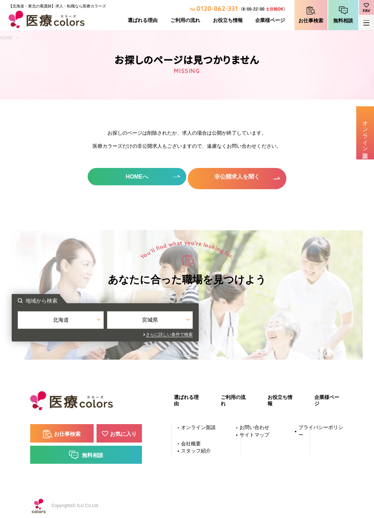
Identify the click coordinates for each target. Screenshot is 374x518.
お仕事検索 (310, 20)
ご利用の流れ (185, 20)
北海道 (142, 320)
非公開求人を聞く (238, 177)
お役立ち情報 (228, 20)
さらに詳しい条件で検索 (251, 333)
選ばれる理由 (143, 20)
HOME (6, 37)
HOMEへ (136, 177)
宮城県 (231, 320)
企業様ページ (270, 20)
